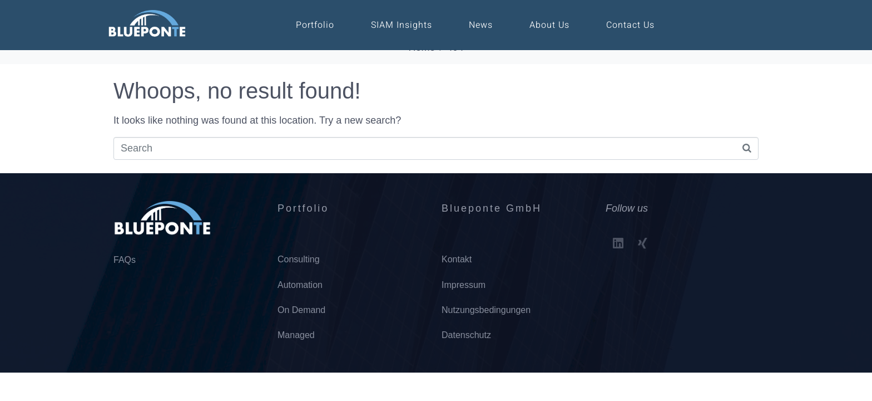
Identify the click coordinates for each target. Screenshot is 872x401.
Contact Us (630, 25)
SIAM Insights (401, 25)
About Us (549, 25)
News (481, 25)
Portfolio (315, 25)
